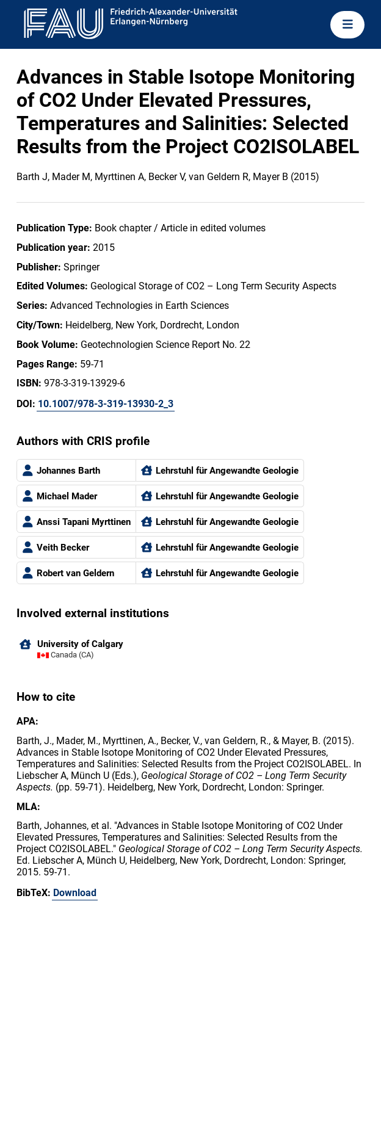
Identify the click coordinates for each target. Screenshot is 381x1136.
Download (74, 893)
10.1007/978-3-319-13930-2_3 (105, 404)
